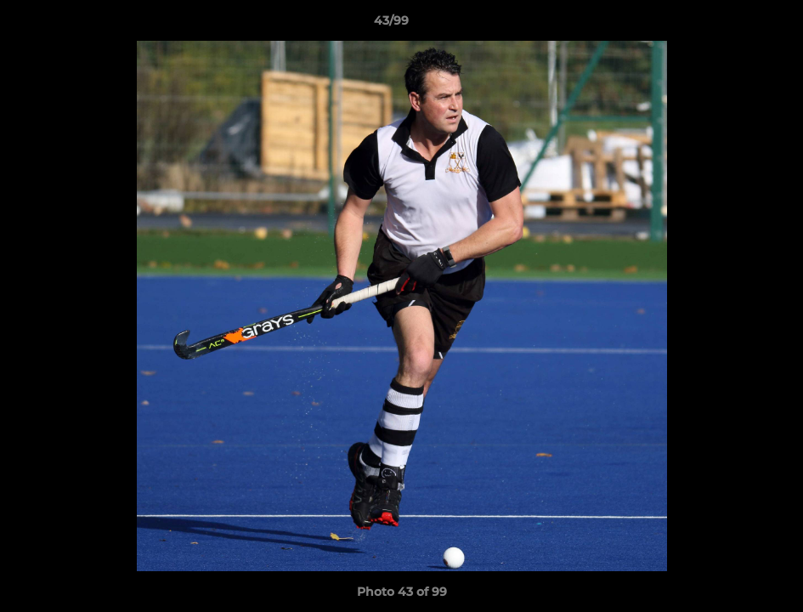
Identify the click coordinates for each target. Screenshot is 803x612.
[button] (731, 24)
